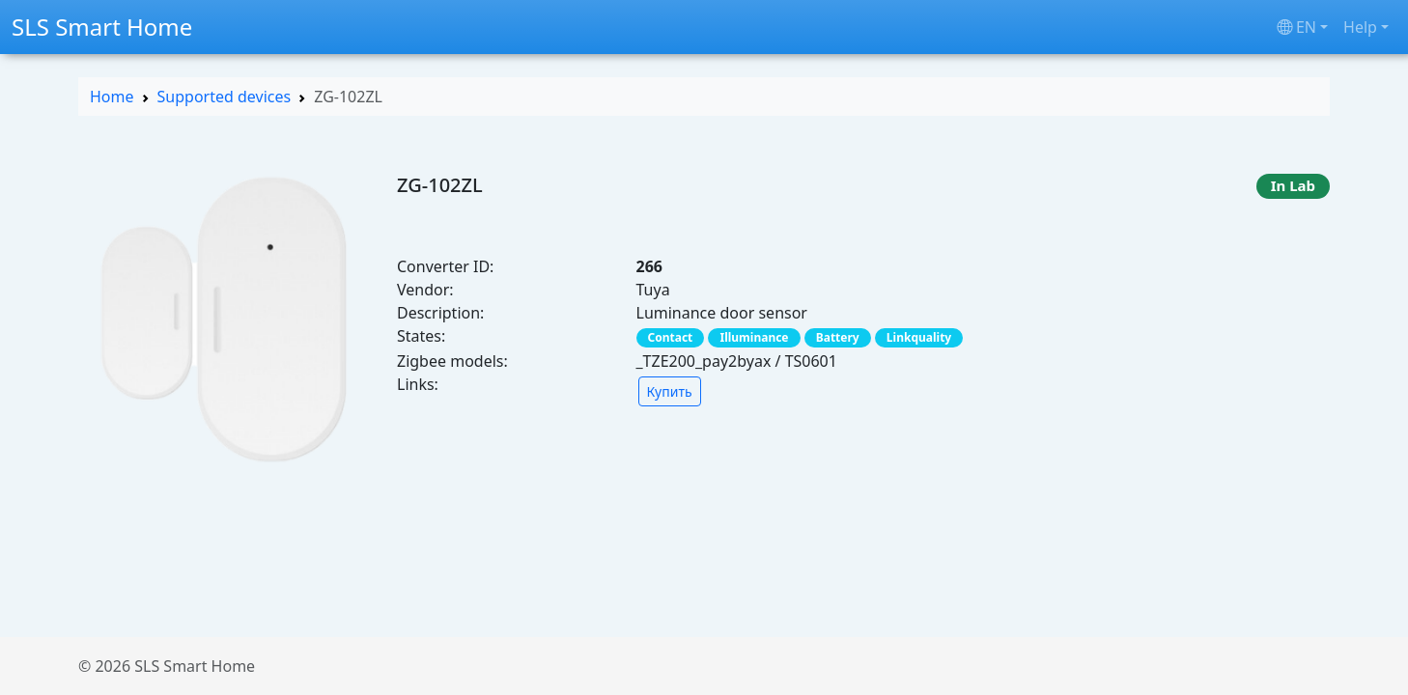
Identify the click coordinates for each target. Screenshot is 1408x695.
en (1296, 27)
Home (112, 96)
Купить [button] (669, 391)
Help (1360, 27)
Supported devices (224, 96)
